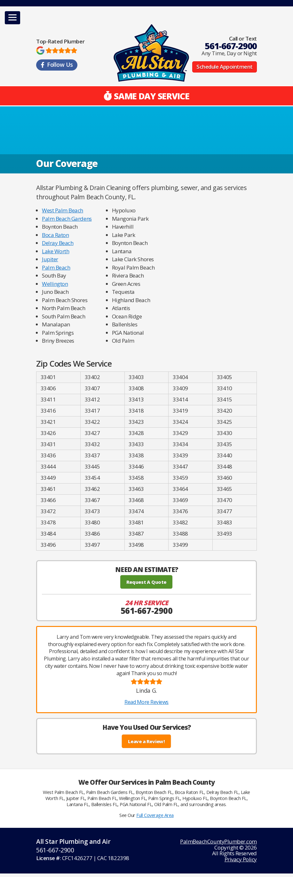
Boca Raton (55, 235)
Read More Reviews (146, 701)
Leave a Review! (146, 741)
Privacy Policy (241, 859)
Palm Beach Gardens (67, 218)
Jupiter (50, 259)
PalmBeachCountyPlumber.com (218, 841)
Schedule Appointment (224, 67)
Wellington (55, 283)
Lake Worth (55, 251)
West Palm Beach (62, 210)
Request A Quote (146, 582)
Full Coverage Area (155, 815)
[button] (12, 17)
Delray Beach (57, 243)
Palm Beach (56, 267)
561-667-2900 (231, 46)
